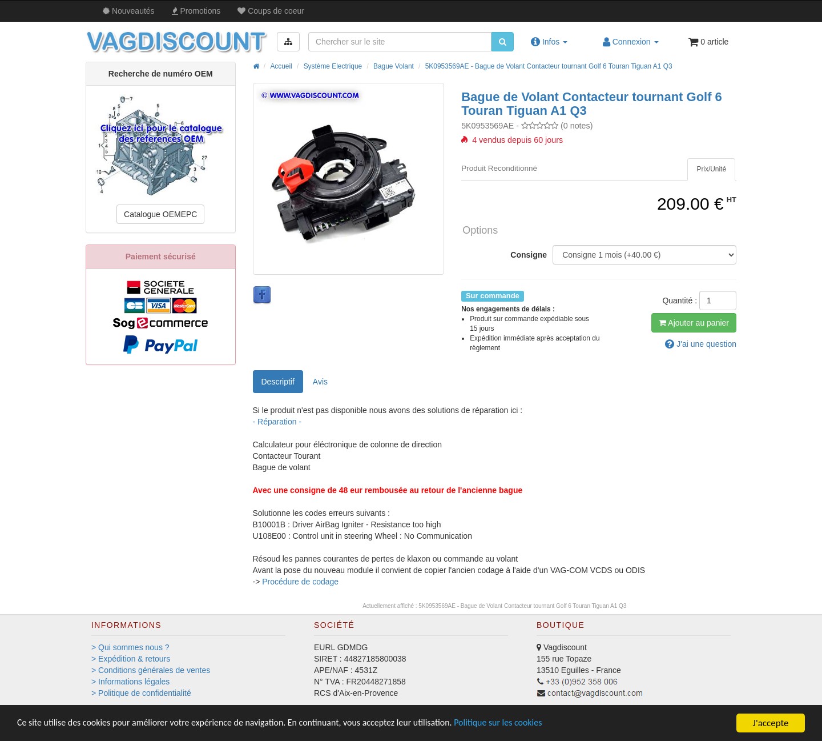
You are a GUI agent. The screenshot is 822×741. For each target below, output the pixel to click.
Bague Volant (393, 66)
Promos (196, 10)
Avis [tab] (320, 381)
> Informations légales (130, 681)
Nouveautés (129, 10)
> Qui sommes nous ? (130, 647)
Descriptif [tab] (278, 381)
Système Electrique (333, 66)
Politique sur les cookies (531, 724)
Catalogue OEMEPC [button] (160, 214)
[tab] (711, 169)
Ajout (694, 322)
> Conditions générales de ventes (150, 670)
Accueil (281, 66)
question (700, 344)
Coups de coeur (270, 10)
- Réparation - (277, 421)
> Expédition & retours (130, 658)
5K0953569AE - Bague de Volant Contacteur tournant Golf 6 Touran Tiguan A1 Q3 (548, 66)
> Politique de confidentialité (141, 693)
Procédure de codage (300, 581)
